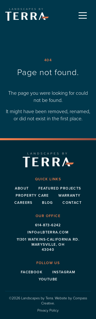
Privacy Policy (48, 310)
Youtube (48, 279)
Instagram (64, 272)
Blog (47, 202)
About (22, 188)
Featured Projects (59, 188)
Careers (23, 202)
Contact (72, 202)
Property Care (32, 195)
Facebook (31, 272)
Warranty (69, 195)
